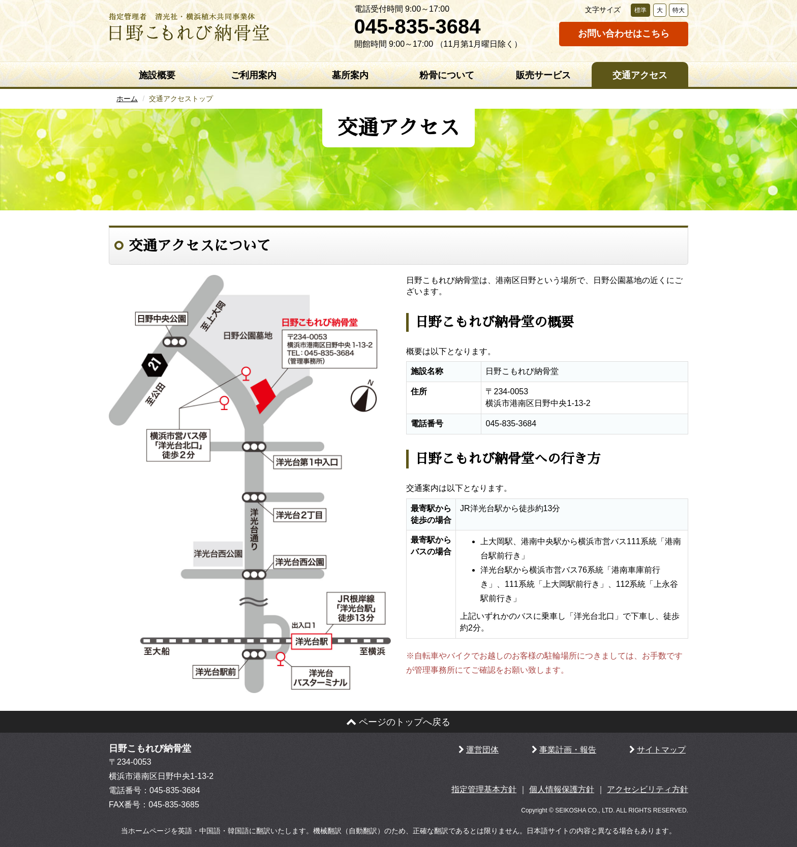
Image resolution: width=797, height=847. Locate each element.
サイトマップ (661, 749)
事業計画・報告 (567, 749)
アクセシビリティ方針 (647, 789)
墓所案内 (350, 75)
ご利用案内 (254, 75)
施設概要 (157, 75)
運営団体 (482, 749)
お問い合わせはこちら (623, 33)
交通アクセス (639, 75)
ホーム (127, 99)
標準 (640, 10)
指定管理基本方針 (483, 789)
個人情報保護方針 (561, 789)
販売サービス (543, 75)
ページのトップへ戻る (398, 722)
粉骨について (446, 75)
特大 (678, 10)
